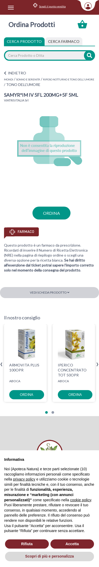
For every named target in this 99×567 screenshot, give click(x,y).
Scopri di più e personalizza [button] (49, 556)
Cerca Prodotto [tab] (24, 41)
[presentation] (1, 364)
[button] (46, 412)
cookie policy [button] (80, 500)
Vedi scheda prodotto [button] (49, 292)
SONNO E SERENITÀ (28, 79)
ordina (51, 213)
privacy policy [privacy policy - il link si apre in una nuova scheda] (24, 479)
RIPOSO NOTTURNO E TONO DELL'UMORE (68, 79)
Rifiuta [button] (27, 544)
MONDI (8, 79)
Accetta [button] (72, 544)
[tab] (63, 41)
